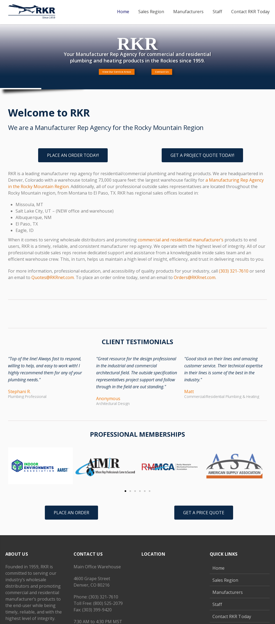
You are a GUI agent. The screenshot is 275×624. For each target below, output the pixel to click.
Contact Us (162, 71)
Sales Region (225, 580)
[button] (14, 467)
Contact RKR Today (231, 616)
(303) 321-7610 (233, 271)
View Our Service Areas (116, 71)
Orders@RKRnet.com (194, 277)
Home (218, 568)
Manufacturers (227, 592)
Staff (217, 604)
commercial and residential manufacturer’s (180, 240)
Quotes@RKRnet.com (52, 277)
